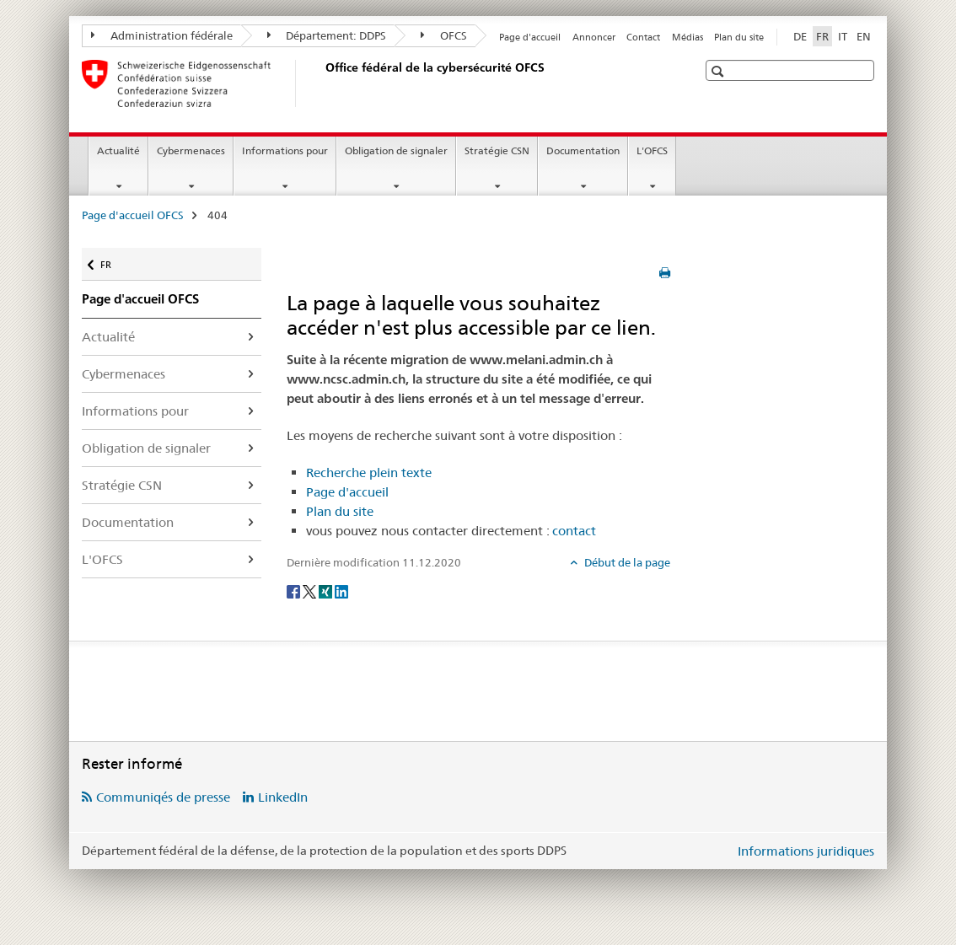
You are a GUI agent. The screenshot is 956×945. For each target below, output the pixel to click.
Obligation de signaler (396, 150)
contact (574, 531)
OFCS (444, 35)
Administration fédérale (162, 35)
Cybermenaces (191, 150)
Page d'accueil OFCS (133, 215)
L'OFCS (652, 150)
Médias (687, 37)
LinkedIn (283, 797)
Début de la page (626, 562)
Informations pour (285, 150)
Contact (643, 37)
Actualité (118, 150)
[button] (719, 71)
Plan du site (739, 37)
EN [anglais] (864, 36)
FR (114, 259)
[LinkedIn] (341, 590)
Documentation (583, 150)
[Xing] (327, 590)
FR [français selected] (822, 36)
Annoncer (593, 37)
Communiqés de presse (163, 797)
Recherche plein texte (369, 472)
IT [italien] (842, 36)
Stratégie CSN (497, 150)
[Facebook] (295, 590)
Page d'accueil (530, 37)
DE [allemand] (800, 36)
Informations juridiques (806, 851)
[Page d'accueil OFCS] (322, 83)
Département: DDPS (327, 35)
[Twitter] (311, 590)
